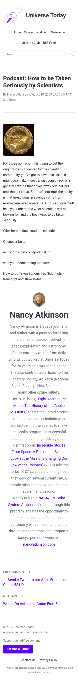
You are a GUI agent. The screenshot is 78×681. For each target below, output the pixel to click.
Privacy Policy (48, 660)
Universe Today (34, 15)
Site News (9, 100)
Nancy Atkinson (17, 94)
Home (17, 32)
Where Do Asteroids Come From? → (32, 604)
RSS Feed (49, 43)
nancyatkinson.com (39, 544)
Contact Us (28, 660)
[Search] (71, 54)
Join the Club (31, 43)
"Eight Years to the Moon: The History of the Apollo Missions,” (38, 405)
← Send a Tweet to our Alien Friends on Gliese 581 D (35, 582)
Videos (28, 32)
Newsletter (58, 32)
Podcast (42, 32)
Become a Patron (18, 649)
